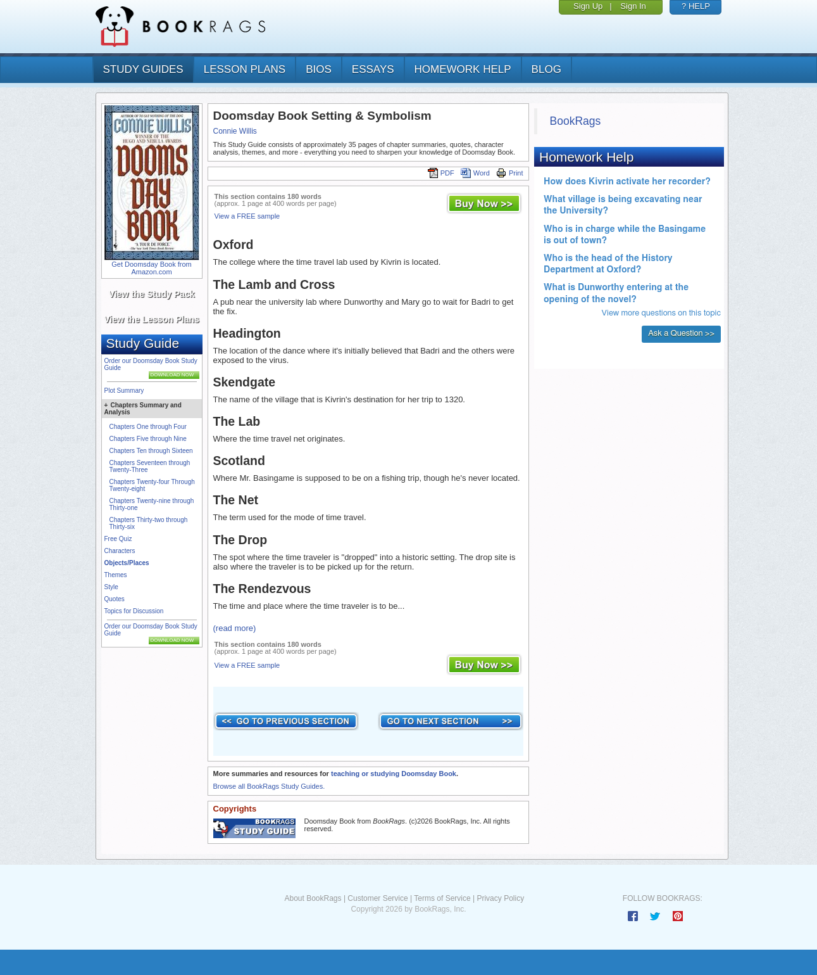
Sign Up (587, 6)
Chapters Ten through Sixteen (151, 450)
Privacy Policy (500, 898)
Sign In (632, 6)
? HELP (696, 6)
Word (475, 173)
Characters (119, 550)
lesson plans (244, 69)
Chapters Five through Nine (148, 438)
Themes (115, 574)
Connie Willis (235, 131)
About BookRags (312, 898)
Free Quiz (118, 538)
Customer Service (377, 898)
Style (111, 586)
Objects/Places (126, 562)
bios (319, 69)
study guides (143, 69)
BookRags (575, 121)
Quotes (114, 599)
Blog (546, 69)
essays (373, 69)
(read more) (234, 628)
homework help (463, 69)
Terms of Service (442, 898)
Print (509, 173)
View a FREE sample (247, 216)
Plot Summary (124, 390)
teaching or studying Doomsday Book (393, 773)
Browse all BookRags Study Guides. (269, 786)
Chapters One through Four (148, 426)
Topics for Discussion (134, 611)
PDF (441, 173)
